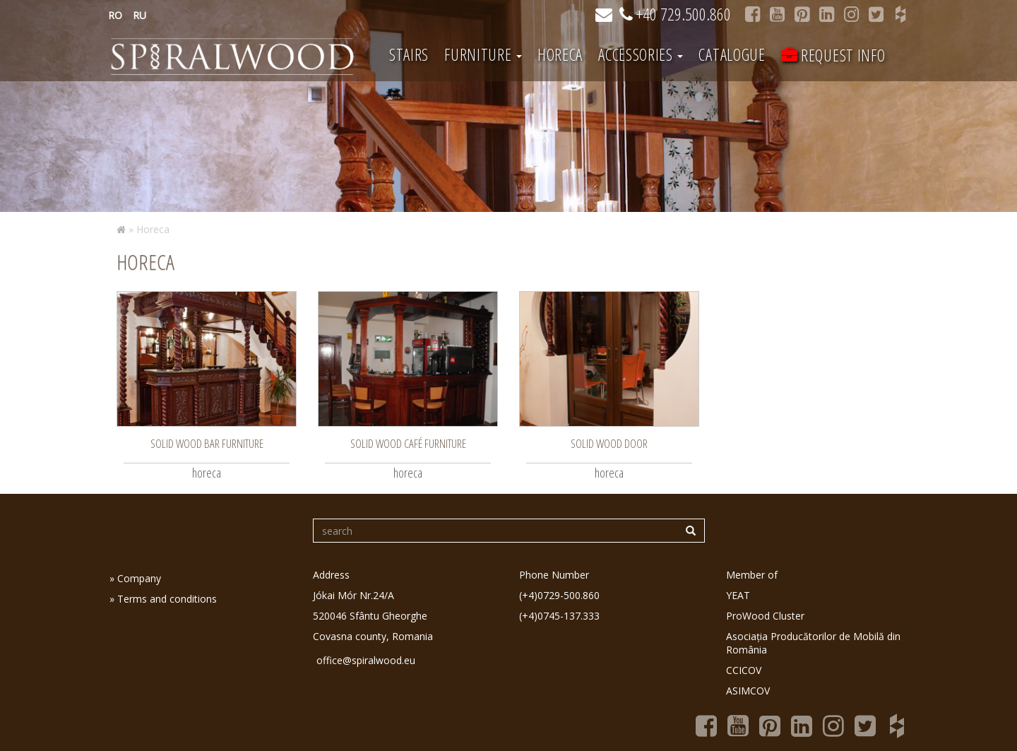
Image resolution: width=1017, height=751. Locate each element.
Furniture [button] (483, 54)
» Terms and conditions (163, 598)
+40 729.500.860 (675, 13)
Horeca (560, 54)
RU (139, 15)
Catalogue (731, 54)
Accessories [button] (640, 54)
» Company (135, 578)
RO (115, 15)
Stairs (409, 54)
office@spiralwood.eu (365, 660)
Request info (833, 55)
